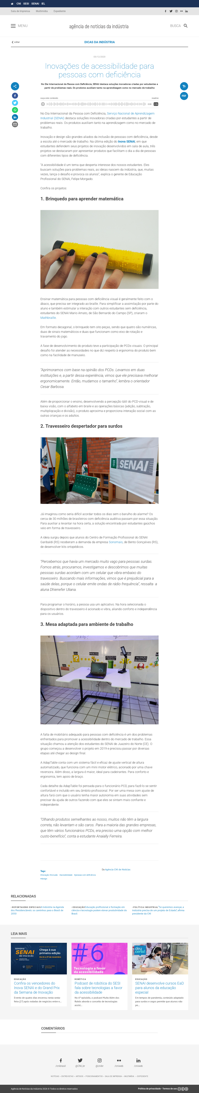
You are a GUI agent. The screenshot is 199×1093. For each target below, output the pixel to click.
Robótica (80, 979)
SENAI (35, 3)
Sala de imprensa (113, 1076)
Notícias (55, 1076)
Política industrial (145, 907)
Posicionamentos (94, 1076)
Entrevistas (67, 1076)
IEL (43, 3)
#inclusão (54, 875)
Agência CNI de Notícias (117, 869)
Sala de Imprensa (20, 11)
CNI (18, 3)
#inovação (44, 875)
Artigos (79, 1076)
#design (43, 878)
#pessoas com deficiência (85, 875)
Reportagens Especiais (26, 907)
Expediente (60, 11)
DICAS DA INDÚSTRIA (99, 42)
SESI (26, 3)
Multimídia (42, 11)
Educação (79, 907)
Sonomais (116, 542)
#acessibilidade (66, 875)
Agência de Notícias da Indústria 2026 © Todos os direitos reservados (44, 1089)
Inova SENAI (126, 141)
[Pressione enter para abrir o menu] (13, 26)
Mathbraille (48, 318)
